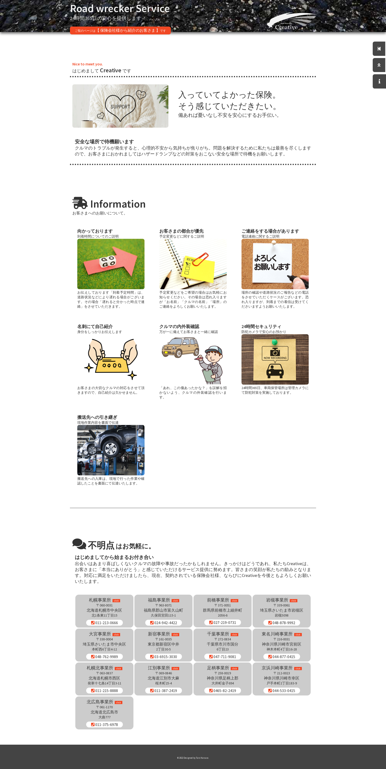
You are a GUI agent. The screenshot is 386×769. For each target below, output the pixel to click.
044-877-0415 (281, 656)
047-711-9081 (222, 656)
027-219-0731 (222, 622)
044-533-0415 (281, 690)
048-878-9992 (281, 622)
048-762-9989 (104, 656)
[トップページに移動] (380, 49)
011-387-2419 (163, 690)
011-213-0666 (104, 622)
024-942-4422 (163, 622)
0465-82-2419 (222, 690)
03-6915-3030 (163, 656)
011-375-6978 (104, 724)
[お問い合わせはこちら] (380, 83)
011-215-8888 (104, 690)
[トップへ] (380, 66)
